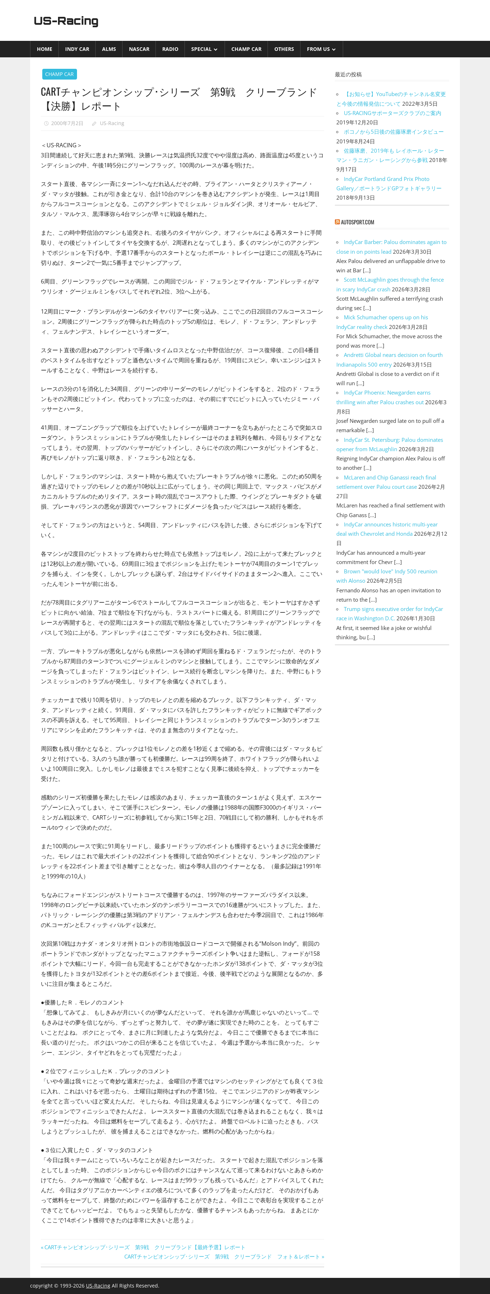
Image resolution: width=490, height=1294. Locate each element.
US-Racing (69, 20)
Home (44, 49)
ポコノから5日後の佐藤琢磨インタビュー (394, 131)
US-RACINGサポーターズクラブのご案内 (392, 112)
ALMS (109, 49)
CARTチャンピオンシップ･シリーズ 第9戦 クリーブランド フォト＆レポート (222, 1256)
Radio (170, 49)
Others (284, 49)
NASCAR (139, 49)
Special (201, 49)
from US (318, 49)
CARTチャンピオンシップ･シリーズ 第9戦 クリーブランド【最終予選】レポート (145, 1247)
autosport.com (357, 222)
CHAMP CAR (246, 49)
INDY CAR (77, 49)
